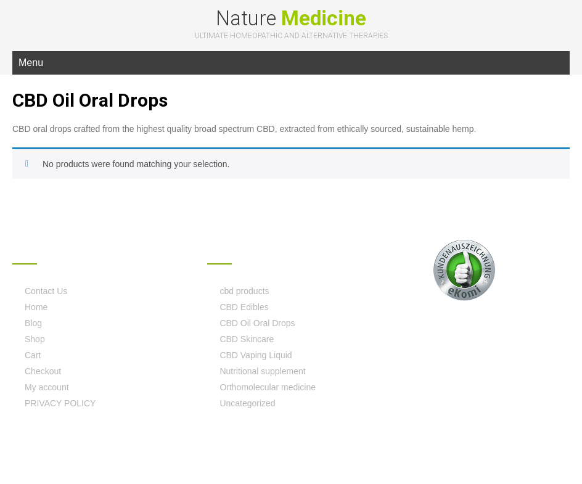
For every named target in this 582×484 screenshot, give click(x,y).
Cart (33, 355)
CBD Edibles (243, 307)
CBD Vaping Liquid (255, 355)
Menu (30, 62)
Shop (35, 339)
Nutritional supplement (262, 371)
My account (47, 387)
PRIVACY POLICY (60, 403)
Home (36, 307)
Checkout (43, 371)
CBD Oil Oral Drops (257, 323)
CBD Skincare (246, 339)
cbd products (244, 291)
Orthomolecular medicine (267, 387)
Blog (33, 323)
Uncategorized (247, 403)
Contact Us (46, 291)
